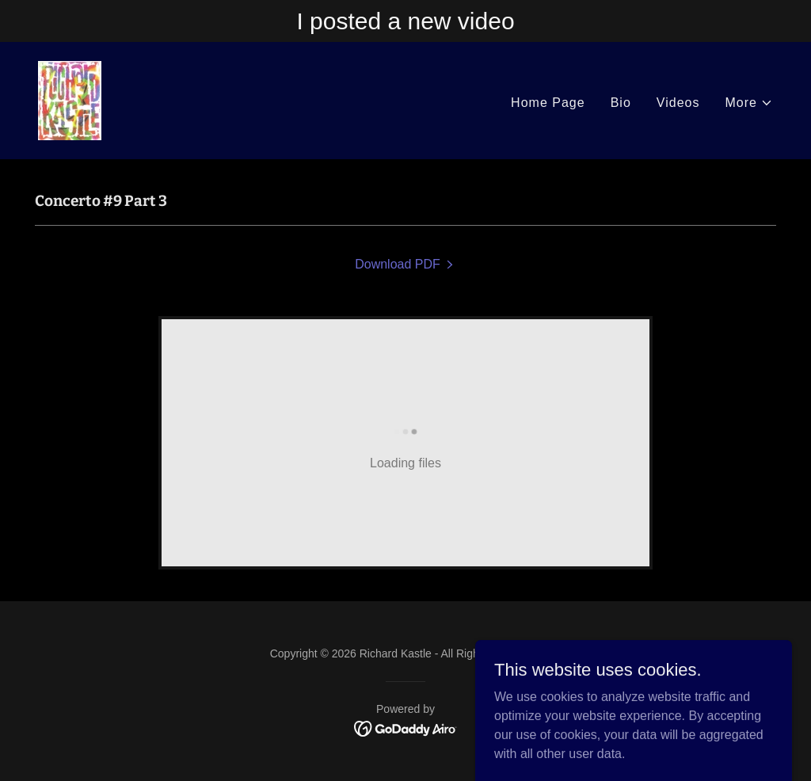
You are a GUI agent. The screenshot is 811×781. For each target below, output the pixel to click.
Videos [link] (678, 102)
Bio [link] (621, 102)
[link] (69, 99)
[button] (749, 102)
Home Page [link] (548, 102)
